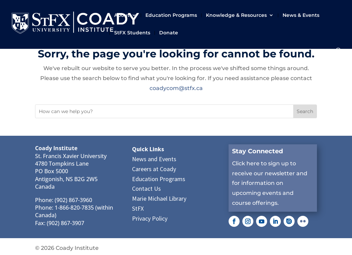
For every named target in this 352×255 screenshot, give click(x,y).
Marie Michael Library (159, 198)
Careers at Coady (154, 169)
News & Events (301, 15)
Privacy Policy (149, 218)
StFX (138, 208)
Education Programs (171, 15)
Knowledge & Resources (236, 15)
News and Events (154, 159)
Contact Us (146, 188)
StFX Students (132, 33)
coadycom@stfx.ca (176, 88)
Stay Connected (257, 151)
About (122, 15)
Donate (168, 33)
